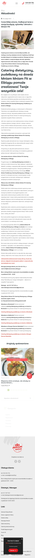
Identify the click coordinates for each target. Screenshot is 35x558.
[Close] (21, 539)
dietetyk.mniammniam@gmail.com (14, 287)
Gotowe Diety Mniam (6, 512)
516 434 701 (29, 2)
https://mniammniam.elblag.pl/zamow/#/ (14, 300)
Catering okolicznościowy (7, 526)
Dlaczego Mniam (5, 520)
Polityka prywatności (16, 554)
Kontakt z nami (5, 554)
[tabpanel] (17, 368)
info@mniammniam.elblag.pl (12, 268)
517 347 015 (6, 493)
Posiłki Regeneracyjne (6, 529)
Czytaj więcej (5, 386)
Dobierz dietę (4, 517)
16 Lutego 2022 (7, 18)
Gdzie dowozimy (5, 523)
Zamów (13, 550)
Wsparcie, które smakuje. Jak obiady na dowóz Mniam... (15, 383)
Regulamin (27, 554)
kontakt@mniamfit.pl (10, 475)
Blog (2, 535)
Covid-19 (3, 532)
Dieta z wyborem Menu (7, 515)
